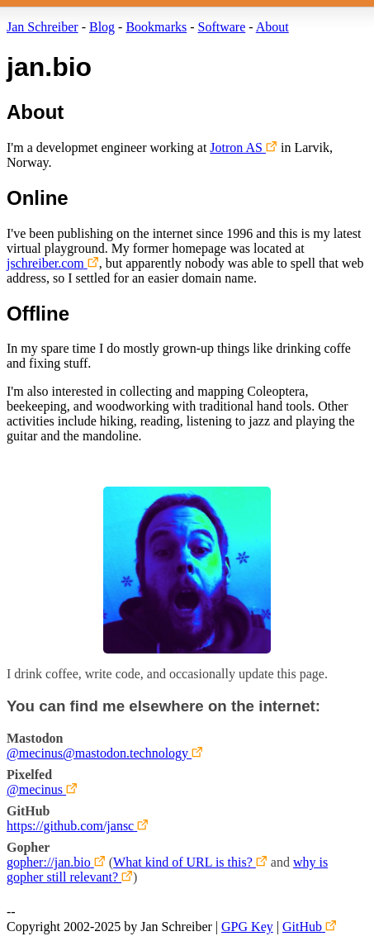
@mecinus (35, 789)
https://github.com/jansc (70, 826)
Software (222, 27)
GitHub (302, 927)
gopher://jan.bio (49, 862)
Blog (102, 27)
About (272, 27)
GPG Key (247, 927)
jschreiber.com (45, 263)
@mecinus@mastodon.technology (97, 753)
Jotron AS (236, 147)
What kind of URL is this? (183, 862)
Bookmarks (156, 27)
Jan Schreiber (42, 27)
